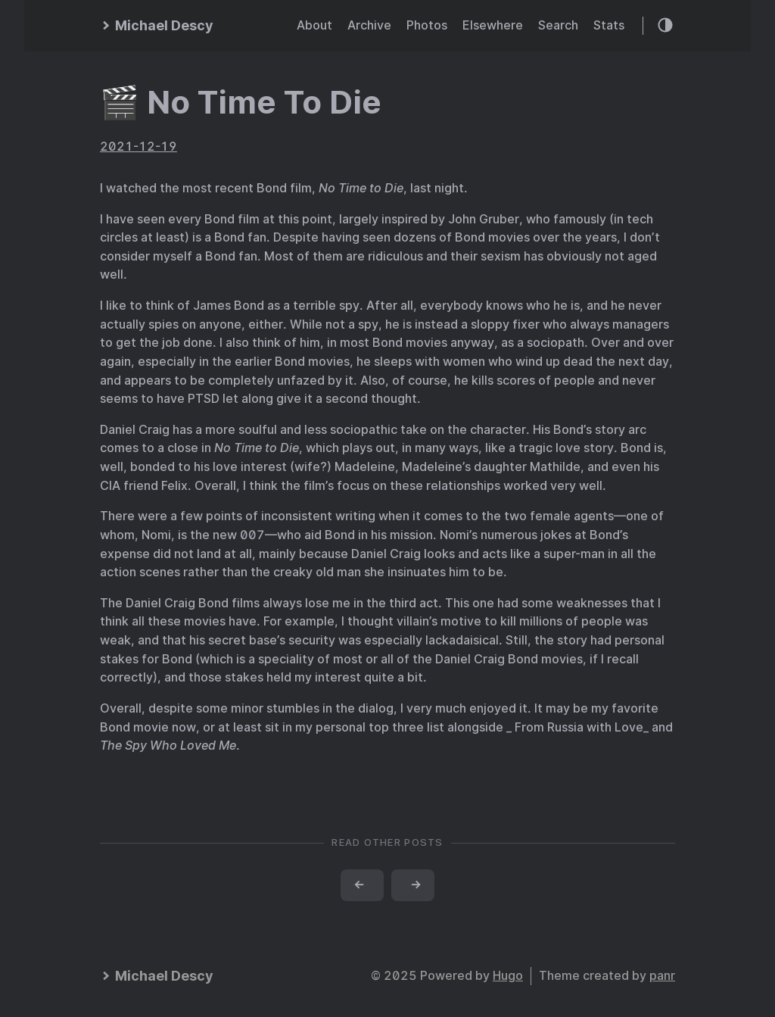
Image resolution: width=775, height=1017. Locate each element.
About (314, 25)
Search (558, 25)
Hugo (508, 976)
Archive (369, 25)
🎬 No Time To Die (240, 102)
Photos (426, 25)
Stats (608, 25)
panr (662, 976)
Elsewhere (492, 25)
